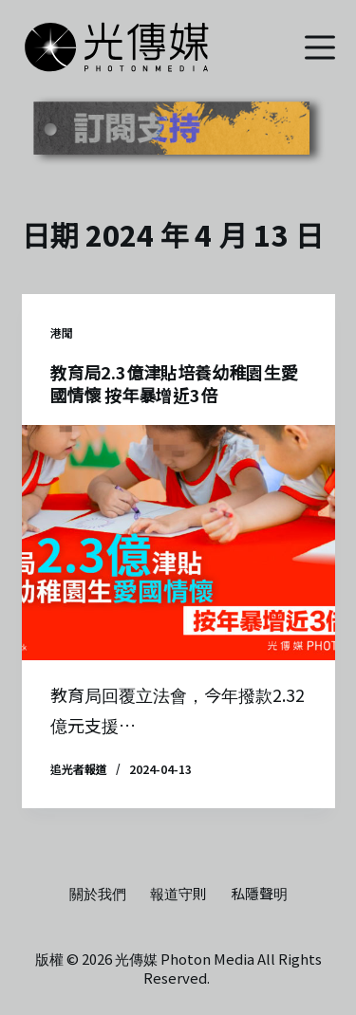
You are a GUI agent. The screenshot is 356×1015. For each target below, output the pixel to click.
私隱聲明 (259, 893)
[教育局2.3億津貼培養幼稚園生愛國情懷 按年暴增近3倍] (178, 542)
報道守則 (178, 893)
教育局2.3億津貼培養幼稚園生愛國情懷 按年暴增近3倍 (174, 383)
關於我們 (97, 893)
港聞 (61, 332)
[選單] (320, 47)
